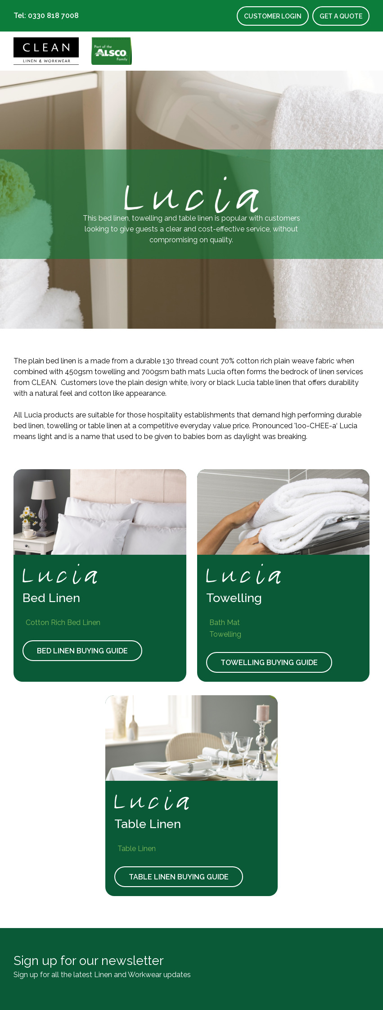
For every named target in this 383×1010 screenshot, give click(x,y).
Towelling (223, 634)
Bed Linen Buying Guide (82, 651)
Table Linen (135, 848)
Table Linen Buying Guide (179, 877)
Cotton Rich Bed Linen (61, 622)
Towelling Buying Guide (269, 662)
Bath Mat (223, 622)
